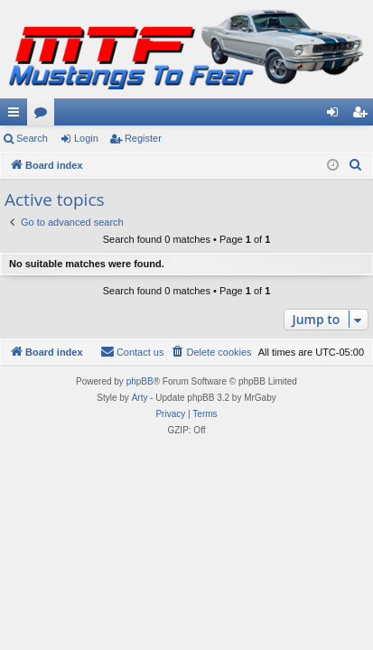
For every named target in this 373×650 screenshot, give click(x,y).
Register (143, 138)
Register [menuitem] (363, 115)
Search (32, 138)
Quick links (17, 115)
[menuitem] (356, 165)
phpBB (140, 381)
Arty (140, 398)
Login (86, 138)
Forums (44, 115)
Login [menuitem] (336, 115)
